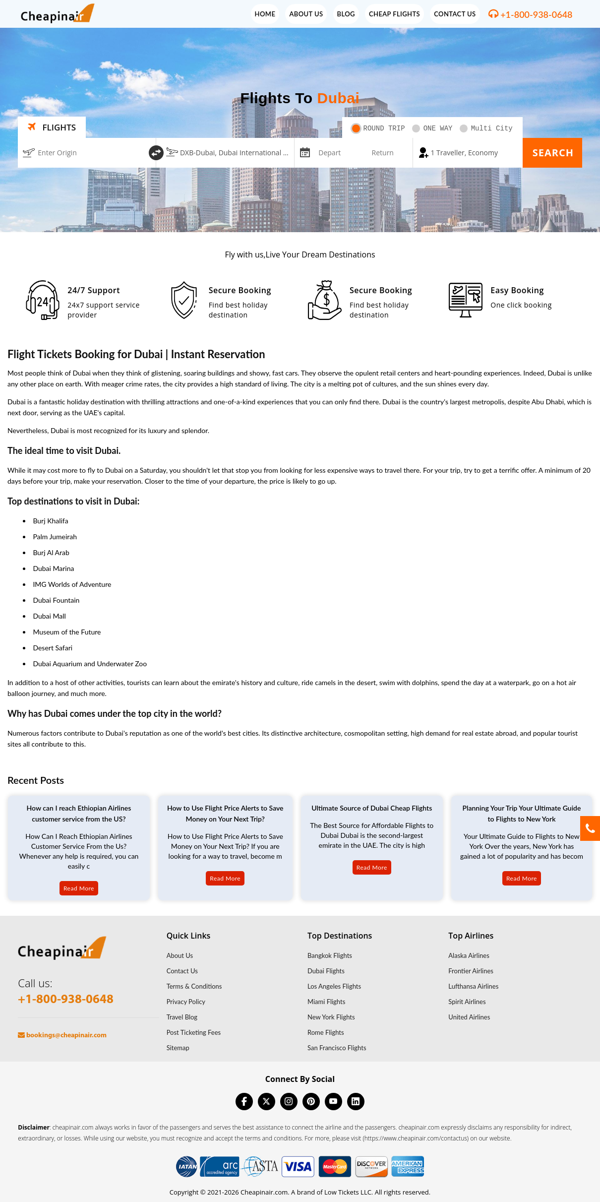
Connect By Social (300, 1079)
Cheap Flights (394, 14)
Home (265, 14)
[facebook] (244, 1101)
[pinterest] (311, 1101)
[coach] (467, 153)
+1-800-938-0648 (536, 14)
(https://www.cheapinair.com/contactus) (416, 1138)
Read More (78, 888)
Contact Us (455, 14)
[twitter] (266, 1101)
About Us (306, 14)
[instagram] (289, 1101)
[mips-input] (304, 152)
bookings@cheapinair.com (62, 1035)
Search (553, 152)
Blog (346, 14)
